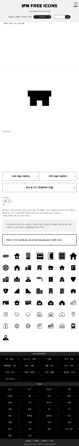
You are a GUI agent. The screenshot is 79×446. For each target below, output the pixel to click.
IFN (25, 5)
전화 (69, 396)
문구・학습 (69, 359)
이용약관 (42, 17)
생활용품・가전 (10, 366)
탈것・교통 (29, 366)
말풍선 (49, 416)
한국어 (24, 17)
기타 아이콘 (10, 379)
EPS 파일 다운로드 (58, 176)
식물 (29, 422)
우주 (49, 422)
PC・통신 (10, 359)
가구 (69, 409)
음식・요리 (69, 366)
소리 (29, 402)
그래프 (9, 396)
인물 (49, 359)
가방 (29, 429)
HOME (6, 23)
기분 (69, 389)
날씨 (29, 409)
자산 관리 (69, 429)
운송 (10, 429)
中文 (29, 17)
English (10, 17)
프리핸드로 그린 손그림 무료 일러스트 (33, 240)
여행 (10, 436)
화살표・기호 (69, 372)
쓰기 (29, 389)
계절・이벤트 (29, 372)
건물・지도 (13, 23)
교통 (10, 409)
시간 (10, 389)
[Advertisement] (39, 44)
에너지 (49, 389)
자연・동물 (49, 372)
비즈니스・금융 (29, 359)
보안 (49, 396)
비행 (69, 402)
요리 (69, 416)
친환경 (29, 416)
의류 (69, 422)
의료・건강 (9, 372)
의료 (10, 416)
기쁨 (10, 422)
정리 (49, 429)
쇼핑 (29, 436)
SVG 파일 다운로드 (21, 176)
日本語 (17, 17)
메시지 (49, 402)
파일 (10, 402)
